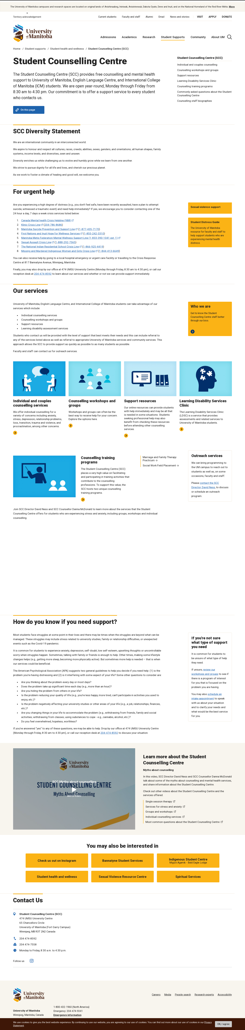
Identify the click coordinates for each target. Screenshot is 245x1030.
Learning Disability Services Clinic (196, 78)
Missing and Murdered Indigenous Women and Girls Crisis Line (58, 248)
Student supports (35, 45)
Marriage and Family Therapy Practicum (159, 456)
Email (161, 13)
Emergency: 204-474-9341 (68, 1008)
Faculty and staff (131, 13)
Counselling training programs (195, 83)
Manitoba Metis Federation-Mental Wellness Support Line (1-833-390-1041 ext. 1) (69, 235)
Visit (200, 13)
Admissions (108, 34)
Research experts (204, 991)
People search (183, 991)
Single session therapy (158, 798)
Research (149, 34)
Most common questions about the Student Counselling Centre (182, 819)
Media (167, 991)
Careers (156, 991)
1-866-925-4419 (93, 243)
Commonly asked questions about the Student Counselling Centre (204, 90)
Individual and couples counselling (197, 61)
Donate (227, 13)
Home (16, 45)
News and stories (179, 13)
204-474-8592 (43, 271)
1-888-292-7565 (65, 239)
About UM (218, 34)
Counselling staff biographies (194, 97)
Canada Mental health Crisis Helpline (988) (46, 217)
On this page (25, 107)
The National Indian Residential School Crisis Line (50, 243)
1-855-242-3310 (94, 230)
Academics (129, 34)
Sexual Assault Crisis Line (36, 239)
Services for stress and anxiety (163, 803)
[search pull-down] (229, 34)
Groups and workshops (159, 808)
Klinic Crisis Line (30, 222)
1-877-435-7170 (89, 226)
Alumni (149, 13)
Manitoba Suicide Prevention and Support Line (48, 226)
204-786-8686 (53, 222)
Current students (107, 13)
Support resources (188, 72)
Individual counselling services (163, 814)
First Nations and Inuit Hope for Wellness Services (50, 230)
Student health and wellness (67, 45)
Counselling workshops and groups (197, 67)
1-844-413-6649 (109, 248)
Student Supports (173, 34)
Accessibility (225, 991)
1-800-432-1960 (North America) (71, 1004)
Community (198, 34)
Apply (212, 13)
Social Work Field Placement (159, 462)
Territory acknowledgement (27, 14)
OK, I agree (223, 1024)
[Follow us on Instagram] (31, 958)
